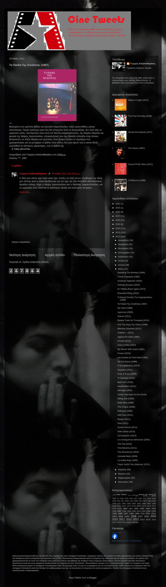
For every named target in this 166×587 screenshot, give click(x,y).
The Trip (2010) (124, 444)
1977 (154, 506)
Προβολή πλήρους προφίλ (139, 68)
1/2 (118, 498)
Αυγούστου (123, 256)
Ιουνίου (121, 265)
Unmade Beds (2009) (127, 456)
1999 (137, 513)
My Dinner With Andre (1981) (131, 349)
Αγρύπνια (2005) (125, 312)
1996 (120, 513)
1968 (154, 503)
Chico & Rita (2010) (126, 345)
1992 (143, 511)
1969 (114, 506)
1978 (114, 508)
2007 (140, 516)
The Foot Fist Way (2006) (140, 116)
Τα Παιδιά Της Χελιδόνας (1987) (132, 304)
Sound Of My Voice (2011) (140, 164)
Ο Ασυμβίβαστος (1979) (128, 365)
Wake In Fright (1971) (138, 100)
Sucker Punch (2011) (127, 427)
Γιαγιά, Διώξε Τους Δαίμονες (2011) (133, 464)
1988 (124, 511)
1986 (114, 511)
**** (124, 495)
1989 (129, 511)
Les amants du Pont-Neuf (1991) (132, 357)
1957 (145, 501)
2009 (153, 516)
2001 (148, 513)
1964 (134, 503)
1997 (126, 513)
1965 (139, 503)
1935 (126, 498)
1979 (120, 508)
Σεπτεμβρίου (124, 252)
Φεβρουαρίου (124, 478)
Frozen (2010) (124, 353)
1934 (122, 498)
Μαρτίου (122, 474)
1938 (140, 498)
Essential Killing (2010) (128, 293)
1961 (119, 504)
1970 (119, 506)
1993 (148, 511)
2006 (133, 516)
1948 (118, 501)
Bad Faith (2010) (125, 382)
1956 (140, 501)
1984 (147, 508)
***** (129, 495)
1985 (153, 508)
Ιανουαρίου (123, 482)
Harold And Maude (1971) (140, 132)
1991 (138, 511)
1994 (153, 511)
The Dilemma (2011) (127, 448)
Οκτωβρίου (123, 248)
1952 (127, 501)
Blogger (92, 577)
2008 (146, 516)
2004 (120, 516)
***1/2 (143, 495)
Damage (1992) (124, 390)
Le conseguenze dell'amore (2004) (133, 439)
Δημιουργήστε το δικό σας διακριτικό (126, 541)
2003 (114, 516)
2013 (118, 232)
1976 (149, 506)
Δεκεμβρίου (123, 240)
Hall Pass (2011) (125, 415)
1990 (134, 511)
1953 (131, 501)
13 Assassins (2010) (126, 435)
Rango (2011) (123, 419)
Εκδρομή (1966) (124, 411)
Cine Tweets (117, 533)
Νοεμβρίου (123, 244)
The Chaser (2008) (126, 407)
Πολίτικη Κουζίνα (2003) (128, 285)
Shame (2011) (124, 316)
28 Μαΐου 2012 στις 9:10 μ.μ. (66, 173)
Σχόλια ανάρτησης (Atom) (35, 262)
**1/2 (152, 495)
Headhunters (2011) (126, 386)
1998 (131, 513)
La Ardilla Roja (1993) (127, 460)
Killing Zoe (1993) (125, 398)
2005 (126, 516)
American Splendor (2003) (129, 281)
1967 (149, 503)
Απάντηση (24, 192)
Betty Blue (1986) (125, 402)
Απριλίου (122, 469)
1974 (138, 506)
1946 (114, 501)
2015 (118, 224)
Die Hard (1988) (124, 308)
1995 (114, 513)
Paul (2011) (122, 423)
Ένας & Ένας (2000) (126, 374)
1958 (149, 501)
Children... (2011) (125, 332)
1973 (134, 506)
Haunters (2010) (125, 370)
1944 (149, 498)
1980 (125, 508)
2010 (115, 519)
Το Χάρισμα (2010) (126, 378)
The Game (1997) (136, 148)
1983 (142, 508)
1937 (135, 498)
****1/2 (135, 495)
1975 (144, 506)
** (115, 495)
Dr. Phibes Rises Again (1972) (131, 289)
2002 (153, 513)
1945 (154, 498)
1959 (154, 501)
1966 (144, 503)
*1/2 (114, 498)
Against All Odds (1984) (128, 337)
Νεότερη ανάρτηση (22, 255)
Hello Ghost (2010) (126, 431)
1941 (144, 498)
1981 (131, 508)
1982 (136, 508)
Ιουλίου (121, 260)
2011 (122, 519)
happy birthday (132, 522)
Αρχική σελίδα (55, 255)
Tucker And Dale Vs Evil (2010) (132, 394)
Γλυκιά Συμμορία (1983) (128, 276)
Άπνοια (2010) (124, 341)
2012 (118, 236)
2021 (123, 522)
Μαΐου (121, 269)
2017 (118, 216)
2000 (143, 513)
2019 (118, 208)
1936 (131, 498)
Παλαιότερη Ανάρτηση (89, 255)
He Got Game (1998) (127, 361)
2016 (118, 220)
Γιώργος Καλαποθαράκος (40, 154)
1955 (136, 501)
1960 (114, 503)
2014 (118, 228)
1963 (129, 503)
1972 (129, 506)
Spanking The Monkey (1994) (131, 272)
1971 (124, 506)
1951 (122, 501)
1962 (124, 503)
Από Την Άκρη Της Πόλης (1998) (132, 324)
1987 (24, 158)
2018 (118, 212)
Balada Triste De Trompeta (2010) (133, 320)
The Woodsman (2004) (128, 452)
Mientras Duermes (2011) (129, 328)
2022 (118, 203)
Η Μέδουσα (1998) (137, 180)
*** (19, 158)
